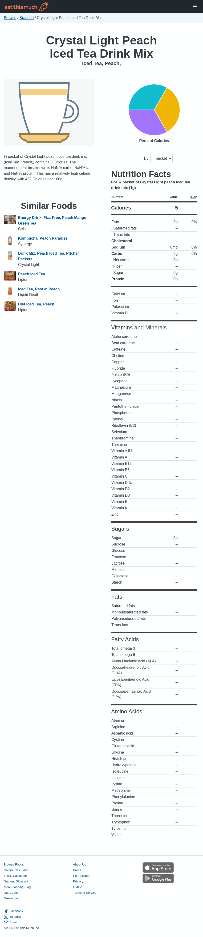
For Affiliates (81, 876)
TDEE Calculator (15, 876)
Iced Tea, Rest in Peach (39, 289)
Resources (11, 898)
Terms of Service (84, 892)
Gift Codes (11, 892)
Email (10, 922)
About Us (79, 864)
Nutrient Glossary (16, 881)
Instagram (13, 916)
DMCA (77, 887)
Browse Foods (14, 864)
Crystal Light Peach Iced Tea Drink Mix (101, 47)
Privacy (78, 881)
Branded (27, 18)
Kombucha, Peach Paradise (43, 238)
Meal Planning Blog (17, 887)
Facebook (13, 911)
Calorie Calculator (16, 870)
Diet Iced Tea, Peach (36, 304)
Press (77, 870)
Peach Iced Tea (31, 274)
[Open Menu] (195, 7)
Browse (10, 18)
